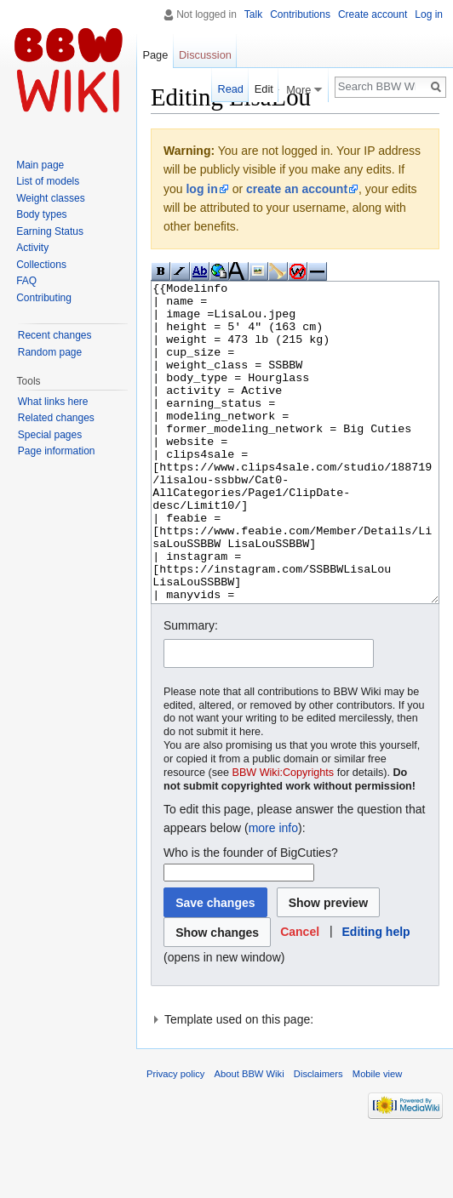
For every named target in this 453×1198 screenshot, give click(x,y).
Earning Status (49, 231)
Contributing (44, 298)
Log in (429, 14)
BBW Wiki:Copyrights (283, 836)
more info (273, 891)
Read (230, 89)
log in (201, 189)
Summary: (190, 689)
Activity (32, 248)
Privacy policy (175, 1137)
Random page (50, 352)
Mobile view (377, 1137)
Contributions (300, 14)
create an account (296, 189)
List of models (47, 181)
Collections (41, 265)
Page (155, 54)
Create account (372, 14)
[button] (299, 995)
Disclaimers (318, 1137)
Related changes (56, 418)
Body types (41, 214)
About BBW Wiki (249, 1137)
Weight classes (50, 198)
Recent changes (55, 335)
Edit (264, 89)
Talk (253, 14)
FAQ (26, 281)
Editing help (376, 995)
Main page (40, 165)
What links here (53, 402)
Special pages (50, 435)
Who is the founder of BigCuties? (250, 916)
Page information (56, 451)
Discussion (205, 54)
